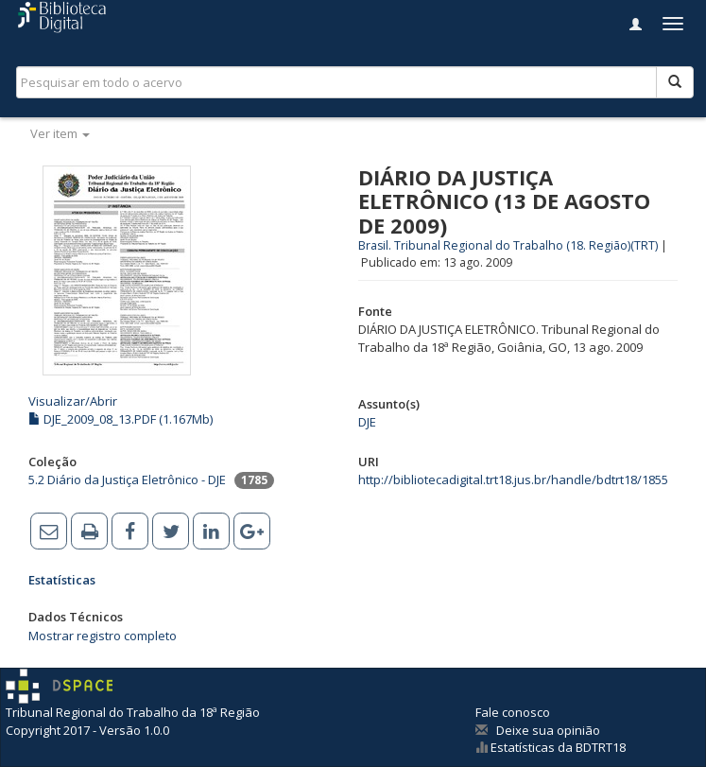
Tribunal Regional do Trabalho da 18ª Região (133, 712)
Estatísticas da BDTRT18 (557, 747)
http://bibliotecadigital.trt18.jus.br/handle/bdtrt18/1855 (513, 479)
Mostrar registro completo (102, 635)
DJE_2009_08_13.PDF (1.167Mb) (120, 418)
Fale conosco (512, 712)
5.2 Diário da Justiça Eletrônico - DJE (127, 479)
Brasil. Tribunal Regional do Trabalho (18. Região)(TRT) (508, 245)
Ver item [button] (60, 133)
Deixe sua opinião (548, 730)
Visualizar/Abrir (72, 401)
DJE (367, 421)
